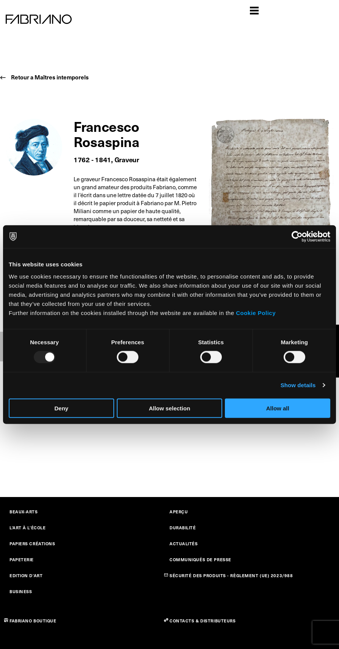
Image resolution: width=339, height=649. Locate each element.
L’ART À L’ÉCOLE (27, 527)
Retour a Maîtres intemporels (50, 77)
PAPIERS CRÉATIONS (32, 543)
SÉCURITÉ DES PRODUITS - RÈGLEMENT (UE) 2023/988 (231, 575)
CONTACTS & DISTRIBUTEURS (202, 621)
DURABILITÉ (183, 527)
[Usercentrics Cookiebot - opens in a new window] (297, 236)
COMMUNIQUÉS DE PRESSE (200, 559)
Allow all (277, 408)
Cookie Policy (256, 312)
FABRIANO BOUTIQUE (32, 621)
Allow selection (169, 408)
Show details (298, 385)
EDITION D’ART (25, 575)
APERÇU (179, 511)
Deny (61, 408)
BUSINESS (20, 591)
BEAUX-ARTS (23, 511)
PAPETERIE (21, 559)
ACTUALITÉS (184, 543)
